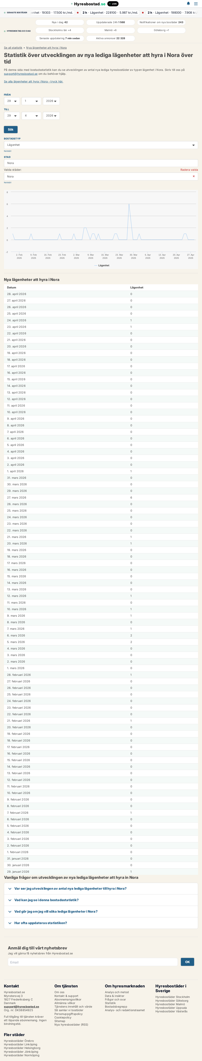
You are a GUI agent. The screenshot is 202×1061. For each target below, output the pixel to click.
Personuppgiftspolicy (68, 1013)
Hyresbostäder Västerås (171, 1011)
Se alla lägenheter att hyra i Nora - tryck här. (33, 81)
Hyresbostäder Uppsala (171, 1007)
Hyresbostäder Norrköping (21, 1055)
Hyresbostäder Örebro (19, 1040)
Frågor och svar (115, 999)
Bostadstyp (12, 138)
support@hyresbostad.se (20, 73)
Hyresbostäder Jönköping (21, 1051)
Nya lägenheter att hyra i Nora (46, 47)
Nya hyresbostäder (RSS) (71, 1024)
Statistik (110, 1003)
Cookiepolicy (62, 1017)
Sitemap (59, 1021)
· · (52, 12)
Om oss (59, 992)
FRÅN (7, 94)
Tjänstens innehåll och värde (73, 1006)
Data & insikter (114, 995)
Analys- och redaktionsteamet (125, 1010)
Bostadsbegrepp (116, 1006)
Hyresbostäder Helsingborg (22, 1048)
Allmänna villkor (64, 1003)
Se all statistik (13, 47)
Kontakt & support (66, 995)
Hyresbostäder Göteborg (171, 1000)
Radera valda (189, 169)
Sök (11, 129)
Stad (7, 156)
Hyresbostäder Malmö (170, 1004)
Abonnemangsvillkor (67, 999)
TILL (6, 109)
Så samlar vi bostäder (68, 1010)
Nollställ (7, 151)
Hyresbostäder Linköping (20, 1044)
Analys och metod (117, 992)
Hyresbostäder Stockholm (172, 996)
